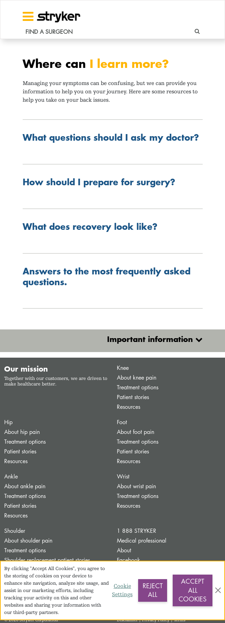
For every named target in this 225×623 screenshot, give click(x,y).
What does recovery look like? (90, 226)
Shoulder (14, 531)
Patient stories (133, 397)
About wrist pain (136, 486)
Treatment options (137, 387)
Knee (123, 368)
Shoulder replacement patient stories (47, 560)
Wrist (123, 476)
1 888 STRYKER (136, 531)
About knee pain (136, 377)
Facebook (128, 560)
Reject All (153, 590)
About (124, 550)
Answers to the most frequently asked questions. (106, 276)
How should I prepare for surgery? (99, 181)
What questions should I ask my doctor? (111, 137)
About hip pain (22, 432)
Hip (8, 422)
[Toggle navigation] (28, 16)
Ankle (11, 476)
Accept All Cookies (193, 590)
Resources (128, 407)
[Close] (218, 590)
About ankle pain (24, 486)
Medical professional (141, 540)
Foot (122, 422)
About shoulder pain (28, 540)
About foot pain (135, 432)
